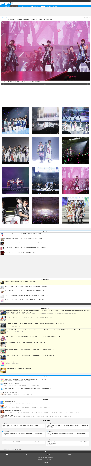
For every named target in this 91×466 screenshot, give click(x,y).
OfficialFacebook (27, 454)
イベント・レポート (52, 423)
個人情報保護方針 (50, 457)
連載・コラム (37, 6)
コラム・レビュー (51, 431)
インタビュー (21, 6)
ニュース (7, 6)
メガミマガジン (49, 6)
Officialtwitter (49, 454)
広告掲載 (42, 457)
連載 (49, 439)
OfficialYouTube (70, 454)
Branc (54, 6)
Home (8, 454)
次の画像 (89, 84)
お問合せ (39, 457)
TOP (45, 451)
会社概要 (46, 457)
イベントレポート (13, 6)
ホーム (2, 6)
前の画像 (2, 84)
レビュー (27, 6)
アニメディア (43, 6)
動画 (32, 6)
